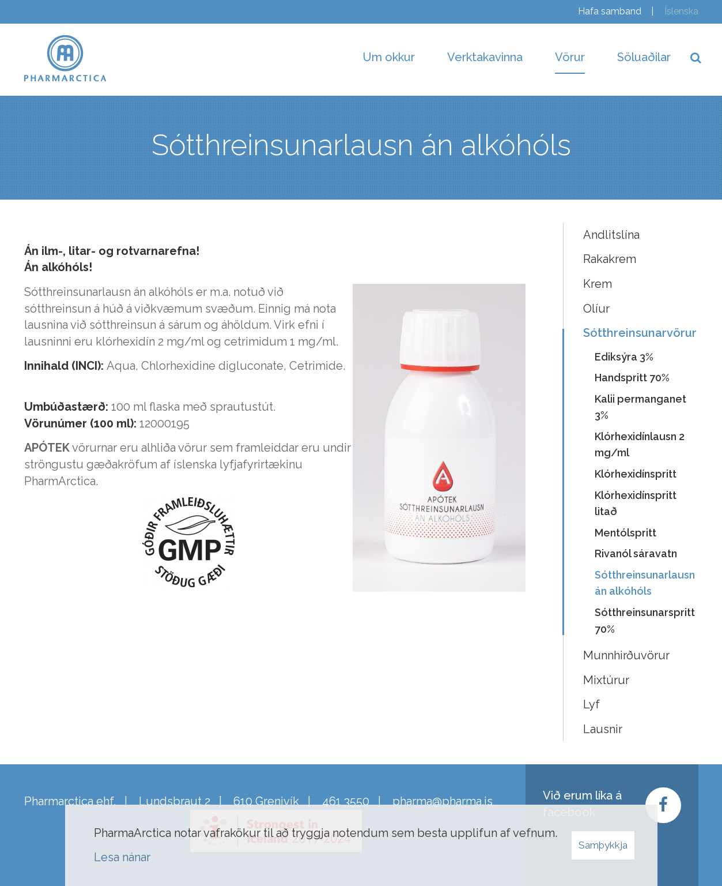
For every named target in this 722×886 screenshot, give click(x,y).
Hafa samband (609, 11)
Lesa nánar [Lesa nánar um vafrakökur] (122, 857)
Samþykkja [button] (603, 845)
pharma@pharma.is (442, 801)
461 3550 (345, 801)
